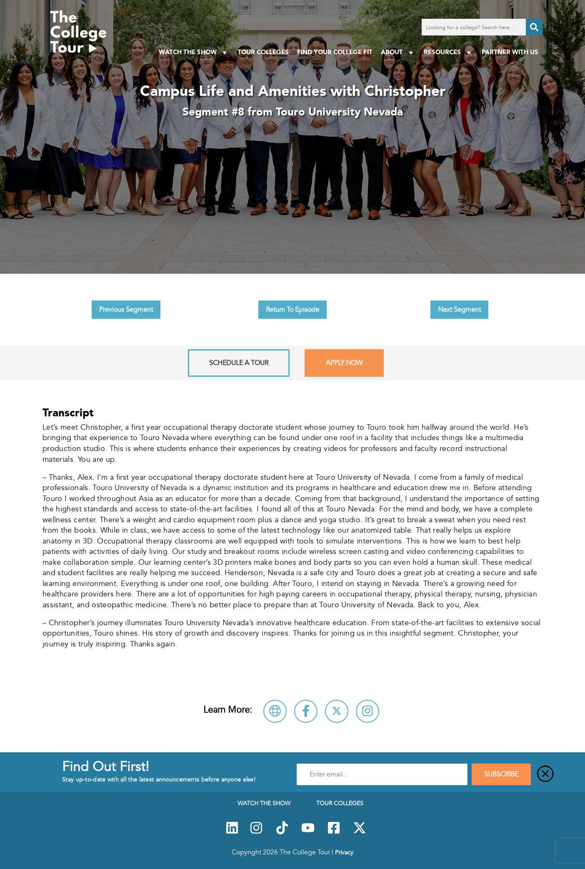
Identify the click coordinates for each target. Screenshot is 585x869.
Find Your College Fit (334, 52)
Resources (448, 52)
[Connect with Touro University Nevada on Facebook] (306, 711)
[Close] (545, 774)
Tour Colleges (263, 52)
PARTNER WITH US (510, 52)
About (398, 52)
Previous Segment (126, 310)
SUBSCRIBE (501, 774)
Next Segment (459, 310)
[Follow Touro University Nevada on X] (336, 711)
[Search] (534, 27)
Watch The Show (194, 52)
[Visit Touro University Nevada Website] (275, 711)
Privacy (344, 852)
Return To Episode (292, 310)
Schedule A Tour (238, 363)
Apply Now (344, 363)
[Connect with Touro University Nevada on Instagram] (367, 711)
